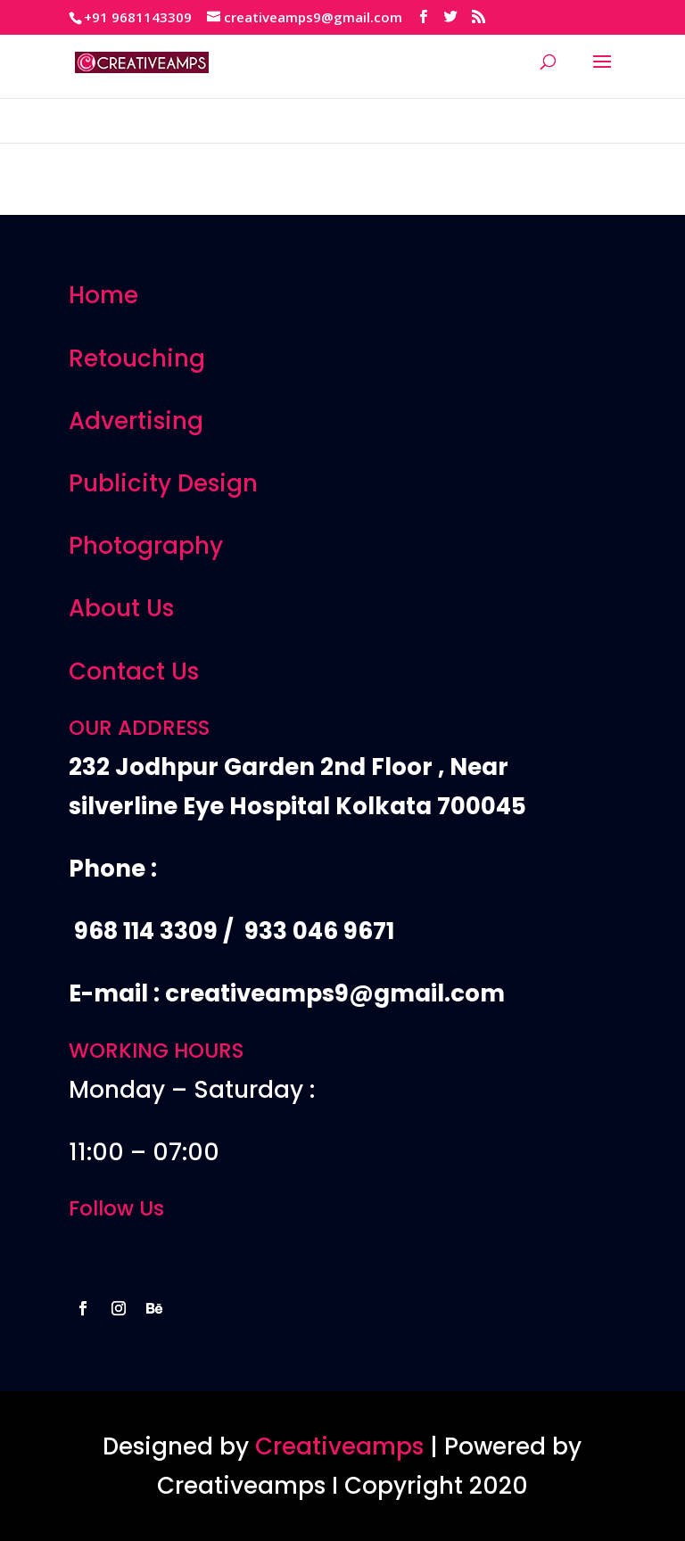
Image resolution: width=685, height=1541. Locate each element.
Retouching (137, 358)
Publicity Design (163, 483)
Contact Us (134, 671)
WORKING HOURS (156, 1050)
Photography (146, 546)
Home (103, 295)
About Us (121, 608)
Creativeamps (339, 1446)
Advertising (136, 421)
